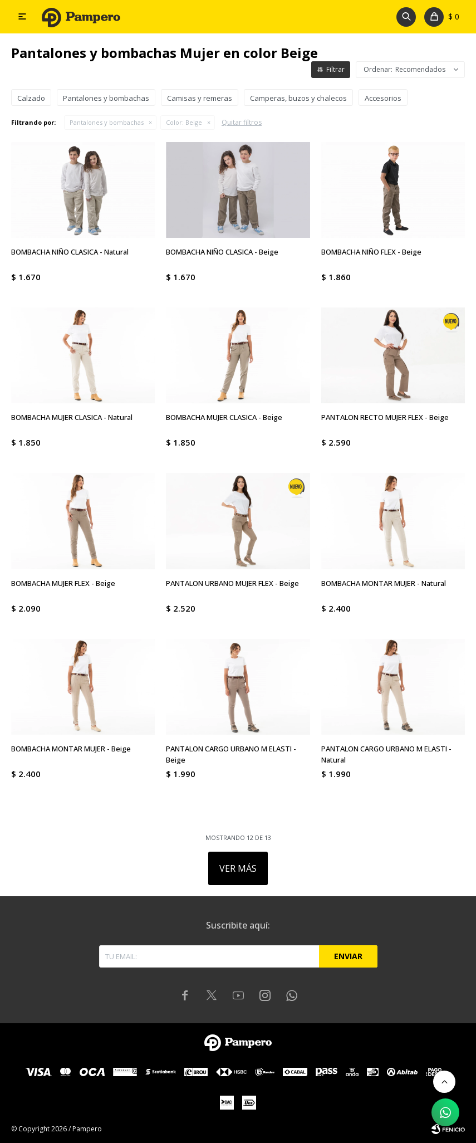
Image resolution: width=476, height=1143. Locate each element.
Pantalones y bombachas (107, 122)
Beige (184, 122)
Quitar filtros (242, 122)
